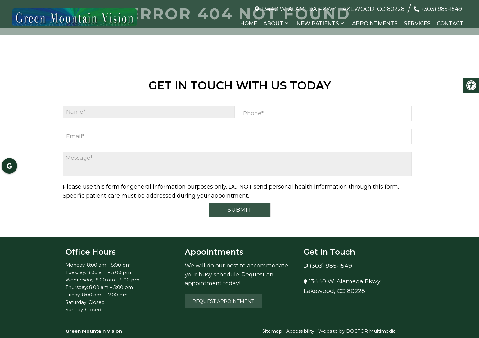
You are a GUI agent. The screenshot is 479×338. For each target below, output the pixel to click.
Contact (450, 23)
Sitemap (272, 331)
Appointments (375, 23)
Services (417, 23)
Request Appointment (223, 301)
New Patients (317, 23)
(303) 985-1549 (442, 9)
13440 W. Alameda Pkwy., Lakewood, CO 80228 (333, 9)
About (273, 23)
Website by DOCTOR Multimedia (357, 331)
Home (248, 23)
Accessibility (300, 331)
